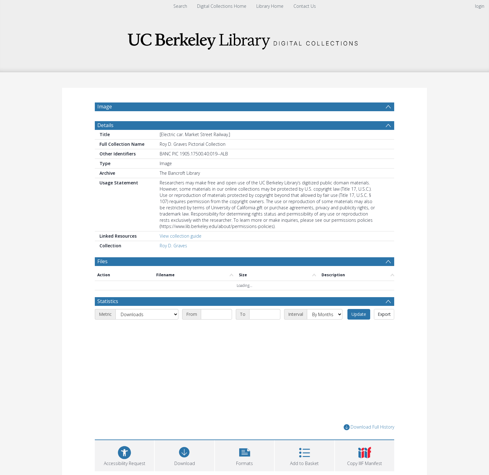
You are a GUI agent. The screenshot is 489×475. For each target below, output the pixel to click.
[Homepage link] (244, 39)
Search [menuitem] (180, 6)
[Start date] (216, 314)
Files (102, 261)
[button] (244, 455)
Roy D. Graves (173, 246)
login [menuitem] (479, 6)
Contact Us (304, 6)
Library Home (269, 6)
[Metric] (146, 314)
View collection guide (180, 236)
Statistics (107, 301)
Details (105, 125)
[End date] (264, 314)
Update (358, 314)
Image (104, 106)
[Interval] (324, 314)
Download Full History (369, 427)
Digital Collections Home (221, 6)
